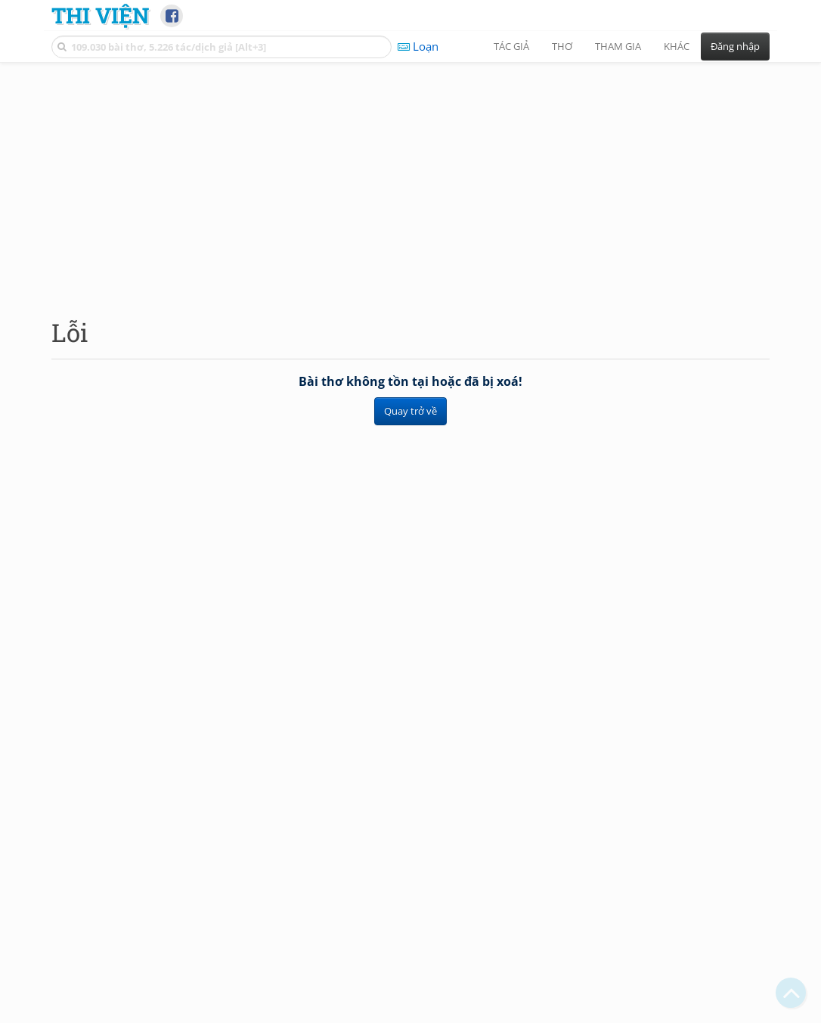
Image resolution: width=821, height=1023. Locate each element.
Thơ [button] (562, 46)
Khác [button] (676, 46)
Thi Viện (100, 15)
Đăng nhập (735, 46)
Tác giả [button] (511, 46)
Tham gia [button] (618, 46)
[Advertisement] (410, 178)
